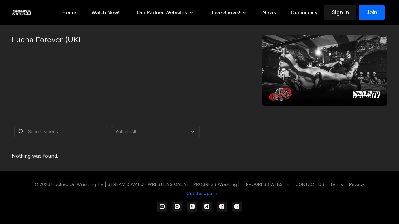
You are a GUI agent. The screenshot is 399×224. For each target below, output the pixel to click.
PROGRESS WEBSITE (267, 184)
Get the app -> (202, 193)
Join (371, 12)
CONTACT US (310, 184)
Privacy (356, 184)
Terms (336, 184)
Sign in (340, 12)
